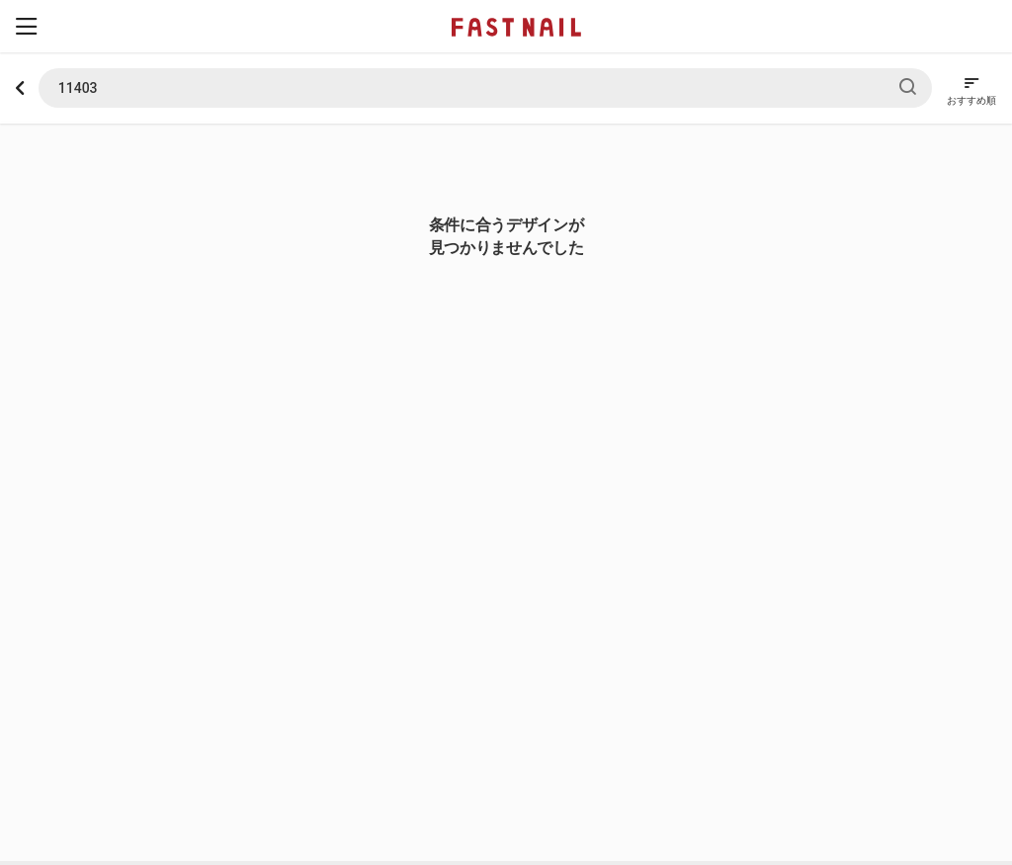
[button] (26, 26)
